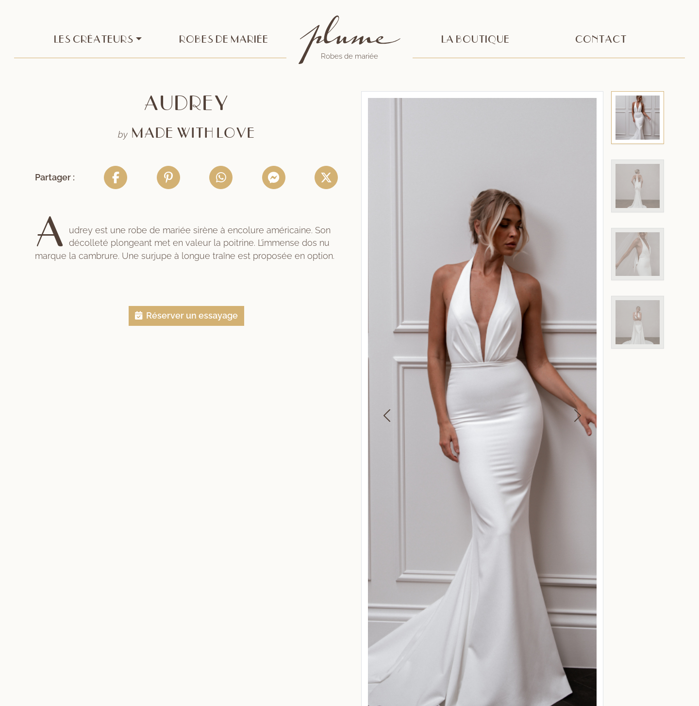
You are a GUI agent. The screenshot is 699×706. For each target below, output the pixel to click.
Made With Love (193, 133)
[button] (186, 315)
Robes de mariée (223, 39)
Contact (601, 39)
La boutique (475, 39)
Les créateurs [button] (93, 39)
